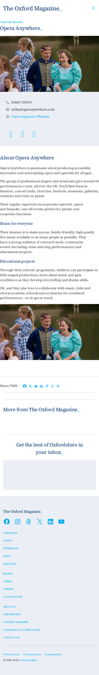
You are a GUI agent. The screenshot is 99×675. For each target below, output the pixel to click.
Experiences (10, 548)
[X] (30, 386)
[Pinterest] (47, 386)
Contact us (11, 637)
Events (7, 541)
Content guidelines (16, 622)
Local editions (13, 597)
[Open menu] (93, 8)
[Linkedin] (41, 386)
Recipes (8, 574)
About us (9, 607)
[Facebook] (24, 386)
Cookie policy (53, 654)
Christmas (10, 533)
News (6, 556)
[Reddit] (35, 386)
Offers (7, 581)
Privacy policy (32, 654)
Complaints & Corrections (21, 630)
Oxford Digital (28, 660)
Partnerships (12, 614)
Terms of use (11, 654)
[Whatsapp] (52, 386)
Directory (10, 564)
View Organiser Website (30, 116)
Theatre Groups (11, 22)
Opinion (8, 589)
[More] (58, 386)
